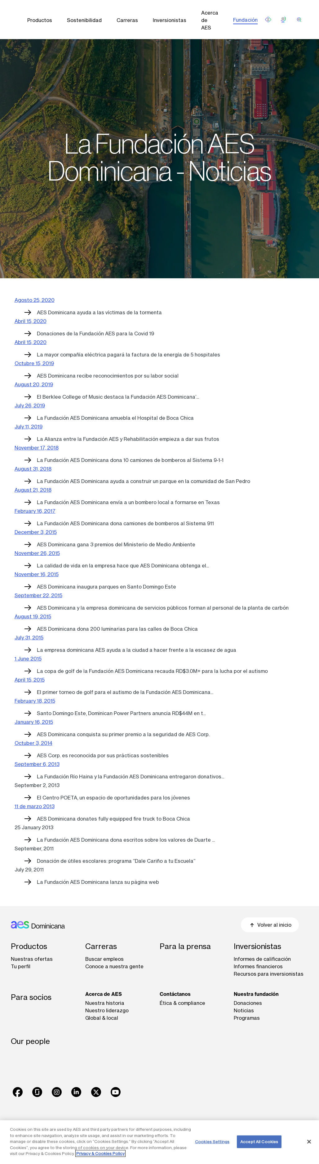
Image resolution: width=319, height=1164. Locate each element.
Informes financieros (258, 966)
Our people (30, 1041)
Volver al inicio (269, 925)
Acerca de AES (209, 20)
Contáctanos (175, 994)
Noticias (244, 1010)
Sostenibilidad (84, 20)
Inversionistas (169, 20)
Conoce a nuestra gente (114, 966)
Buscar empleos (104, 959)
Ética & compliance (182, 1003)
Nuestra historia (104, 1003)
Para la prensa (185, 946)
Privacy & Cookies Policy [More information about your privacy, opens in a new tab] (100, 1153)
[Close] (309, 1141)
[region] (159, 1142)
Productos (39, 20)
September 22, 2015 (38, 595)
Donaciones (248, 1003)
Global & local (101, 1018)
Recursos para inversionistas (268, 974)
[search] (299, 19)
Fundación (245, 20)
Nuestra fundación (256, 994)
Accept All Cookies (259, 1141)
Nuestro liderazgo (107, 1010)
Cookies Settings (212, 1141)
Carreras (127, 20)
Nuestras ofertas (32, 959)
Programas (247, 1018)
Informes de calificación (262, 959)
